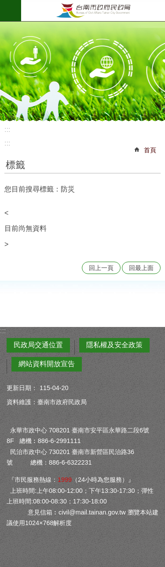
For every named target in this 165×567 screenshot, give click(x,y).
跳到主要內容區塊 (4, 4)
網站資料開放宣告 (46, 364)
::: (7, 129)
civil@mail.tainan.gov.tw (92, 512)
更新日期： (22, 387)
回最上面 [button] (141, 267)
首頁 (150, 150)
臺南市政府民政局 (93, 10)
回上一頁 (101, 267)
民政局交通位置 (38, 345)
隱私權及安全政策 (114, 345)
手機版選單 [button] (10, 10)
